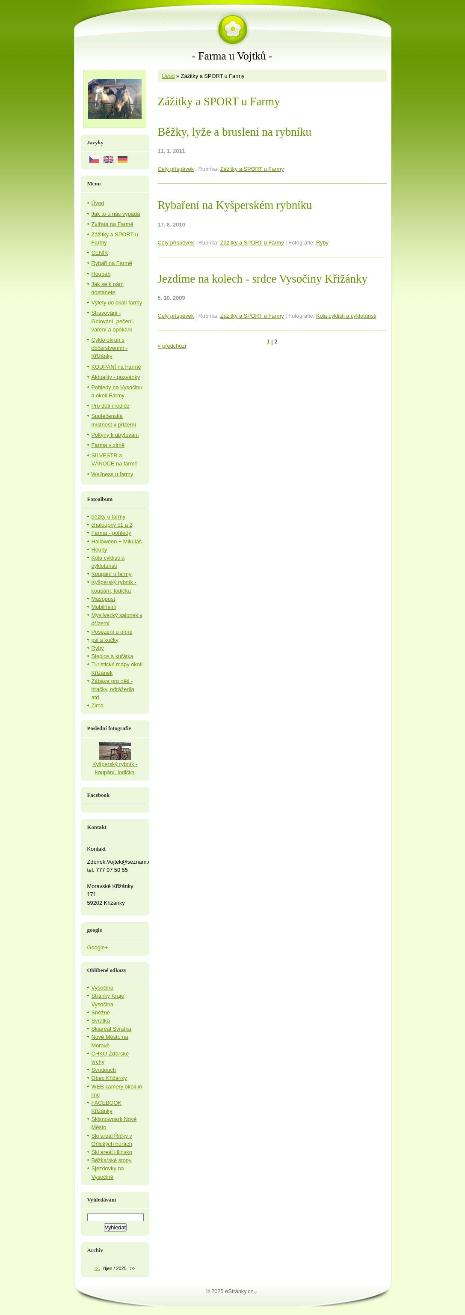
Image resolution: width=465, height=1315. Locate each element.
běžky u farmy (109, 516)
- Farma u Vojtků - (232, 56)
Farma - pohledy (111, 533)
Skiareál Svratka (111, 1029)
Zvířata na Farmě (112, 224)
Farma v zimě (108, 445)
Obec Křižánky (109, 1078)
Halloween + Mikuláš (117, 541)
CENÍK (100, 253)
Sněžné (101, 1012)
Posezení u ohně (112, 632)
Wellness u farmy (112, 474)
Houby (99, 549)
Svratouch (104, 1070)
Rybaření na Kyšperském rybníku (235, 205)
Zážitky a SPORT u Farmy (252, 169)
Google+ (97, 947)
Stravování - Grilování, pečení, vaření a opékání (113, 321)
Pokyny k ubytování (115, 435)
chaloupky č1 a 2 (112, 525)
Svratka (101, 1020)
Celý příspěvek (176, 169)
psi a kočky (105, 640)
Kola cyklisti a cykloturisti (346, 316)
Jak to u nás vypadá (116, 214)
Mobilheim (104, 607)
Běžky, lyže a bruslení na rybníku (234, 131)
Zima (98, 705)
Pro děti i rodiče (111, 406)
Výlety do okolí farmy (117, 302)
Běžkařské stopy (112, 1160)
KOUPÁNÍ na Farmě (116, 367)
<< (97, 1268)
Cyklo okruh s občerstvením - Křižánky (110, 348)
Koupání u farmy (112, 574)
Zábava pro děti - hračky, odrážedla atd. (113, 689)
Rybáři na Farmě (112, 263)
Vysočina (102, 987)
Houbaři (101, 274)
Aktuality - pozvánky (116, 377)
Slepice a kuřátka (112, 656)
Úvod (168, 76)
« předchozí (172, 346)
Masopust (103, 599)
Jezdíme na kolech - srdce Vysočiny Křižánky (263, 278)
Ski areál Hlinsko (112, 1152)
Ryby (322, 242)
